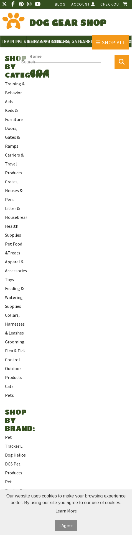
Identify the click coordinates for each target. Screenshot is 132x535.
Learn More (66, 511)
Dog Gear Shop (68, 22)
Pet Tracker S (13, 486)
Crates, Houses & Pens (13, 190)
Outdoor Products (13, 373)
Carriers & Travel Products (14, 163)
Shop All (110, 42)
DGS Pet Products (13, 468)
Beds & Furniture (14, 115)
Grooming (14, 342)
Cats (9, 386)
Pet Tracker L (13, 441)
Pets (9, 395)
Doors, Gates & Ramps (12, 137)
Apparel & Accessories (16, 266)
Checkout (114, 4)
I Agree (66, 525)
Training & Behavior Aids (15, 92)
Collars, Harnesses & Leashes (15, 324)
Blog (60, 4)
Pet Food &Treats (13, 248)
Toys (9, 279)
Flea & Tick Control (15, 355)
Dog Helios (15, 455)
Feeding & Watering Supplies (14, 297)
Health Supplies (13, 230)
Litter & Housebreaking (16, 212)
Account (83, 4)
